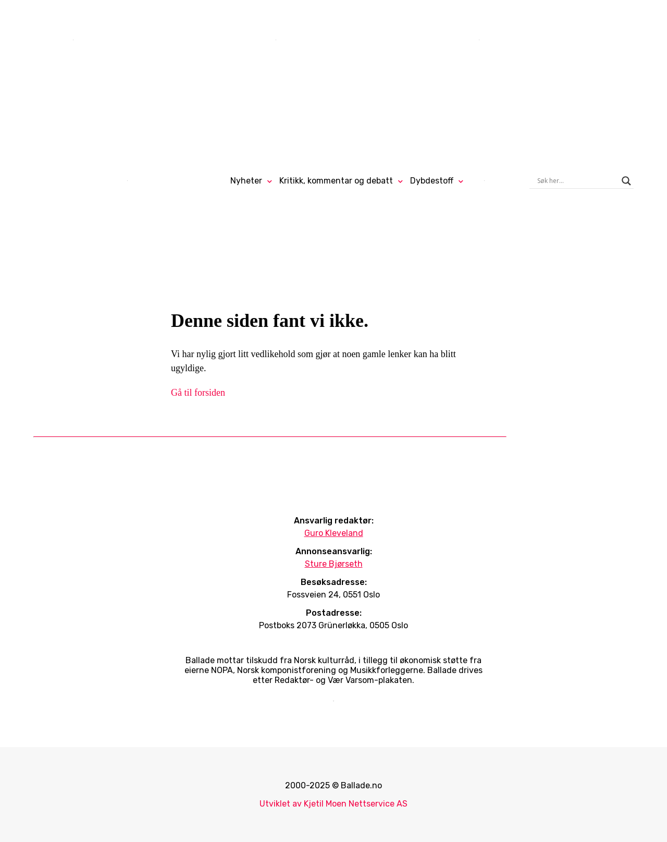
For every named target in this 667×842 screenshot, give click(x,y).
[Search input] (576, 181)
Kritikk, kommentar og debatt (336, 181)
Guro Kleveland (333, 533)
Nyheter (246, 181)
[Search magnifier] (626, 181)
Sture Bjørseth (334, 564)
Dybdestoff (431, 181)
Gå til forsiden (198, 392)
